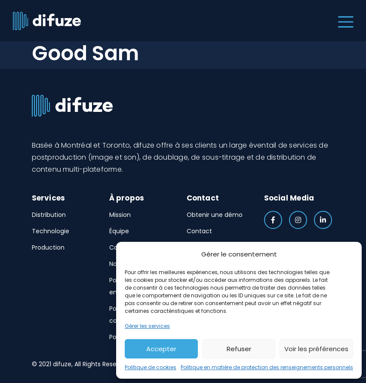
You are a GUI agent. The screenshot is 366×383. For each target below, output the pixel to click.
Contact (199, 231)
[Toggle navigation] (344, 20)
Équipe (119, 231)
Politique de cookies (150, 367)
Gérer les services (147, 326)
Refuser (239, 348)
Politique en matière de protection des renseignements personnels (267, 367)
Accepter (161, 348)
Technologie (50, 231)
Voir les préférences (316, 348)
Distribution (49, 214)
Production (48, 247)
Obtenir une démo (215, 214)
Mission (120, 214)
